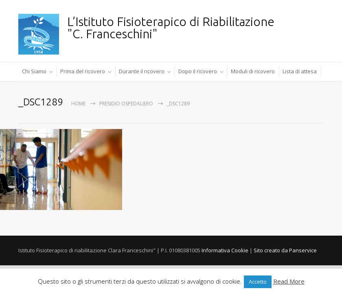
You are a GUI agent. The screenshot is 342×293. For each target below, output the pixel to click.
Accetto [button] (258, 281)
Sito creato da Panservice (285, 250)
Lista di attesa (300, 71)
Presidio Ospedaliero (126, 103)
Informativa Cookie (225, 250)
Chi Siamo (34, 71)
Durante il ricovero (141, 71)
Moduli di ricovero (253, 71)
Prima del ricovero (82, 71)
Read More (289, 281)
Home (78, 103)
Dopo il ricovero (197, 71)
